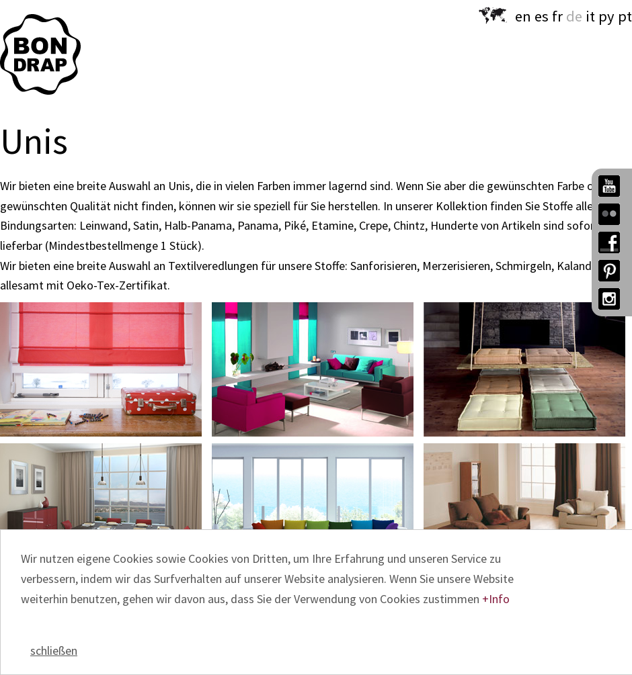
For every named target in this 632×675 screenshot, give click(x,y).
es (542, 16)
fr (557, 16)
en (523, 16)
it (590, 16)
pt (625, 16)
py (606, 16)
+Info (496, 598)
